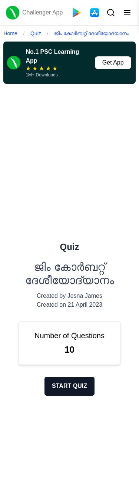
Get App (113, 62)
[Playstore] (76, 12)
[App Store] (94, 12)
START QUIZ (69, 386)
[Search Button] (110, 12)
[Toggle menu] (127, 12)
